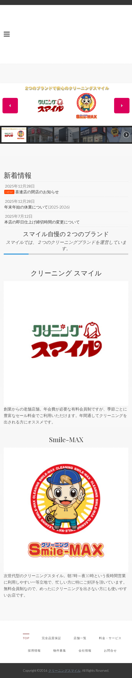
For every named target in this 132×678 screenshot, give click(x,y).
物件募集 (59, 650)
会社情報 (85, 650)
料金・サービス (110, 638)
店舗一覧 (80, 638)
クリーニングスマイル (64, 671)
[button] (10, 105)
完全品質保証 (51, 638)
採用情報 (34, 650)
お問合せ (110, 650)
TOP (26, 638)
